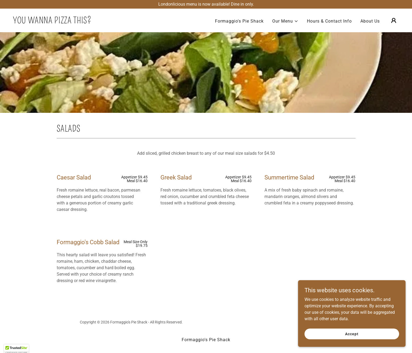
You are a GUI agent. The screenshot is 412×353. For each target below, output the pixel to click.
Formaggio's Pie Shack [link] (239, 21)
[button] (285, 21)
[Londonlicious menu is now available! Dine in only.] (206, 4)
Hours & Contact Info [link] (329, 21)
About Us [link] (370, 21)
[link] (52, 21)
